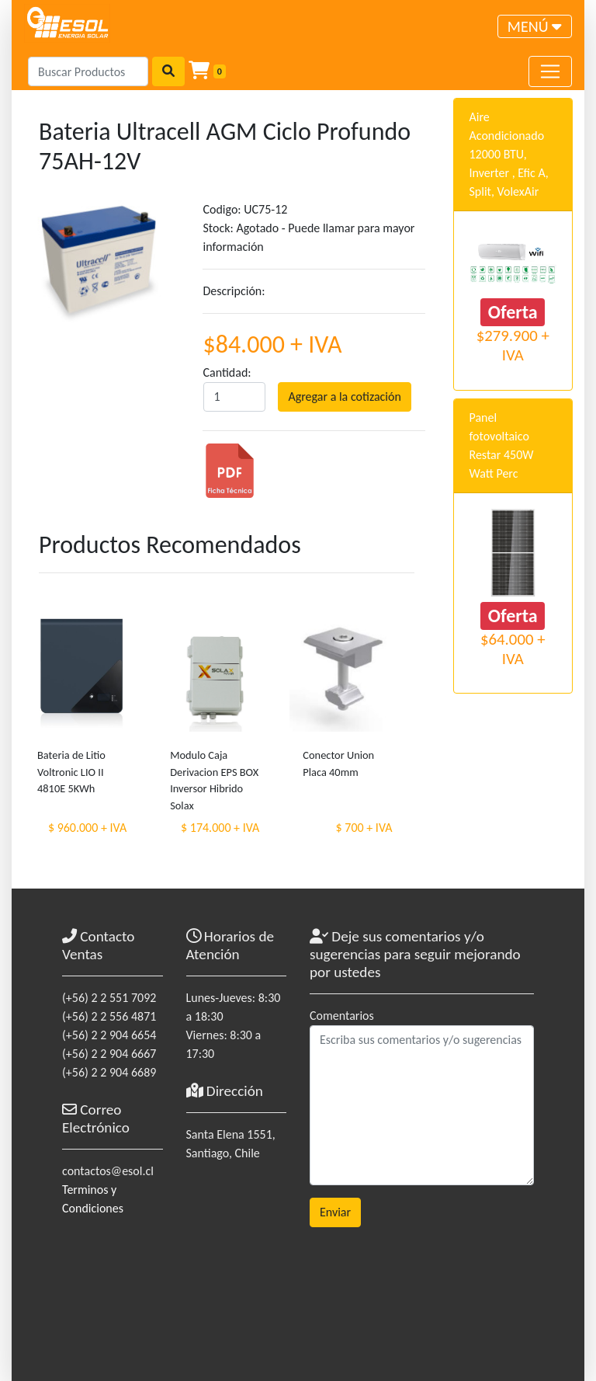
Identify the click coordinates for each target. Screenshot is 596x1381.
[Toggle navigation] (534, 26)
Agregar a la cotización (344, 396)
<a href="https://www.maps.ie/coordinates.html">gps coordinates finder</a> (236, 1259)
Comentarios (342, 1015)
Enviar (335, 1212)
